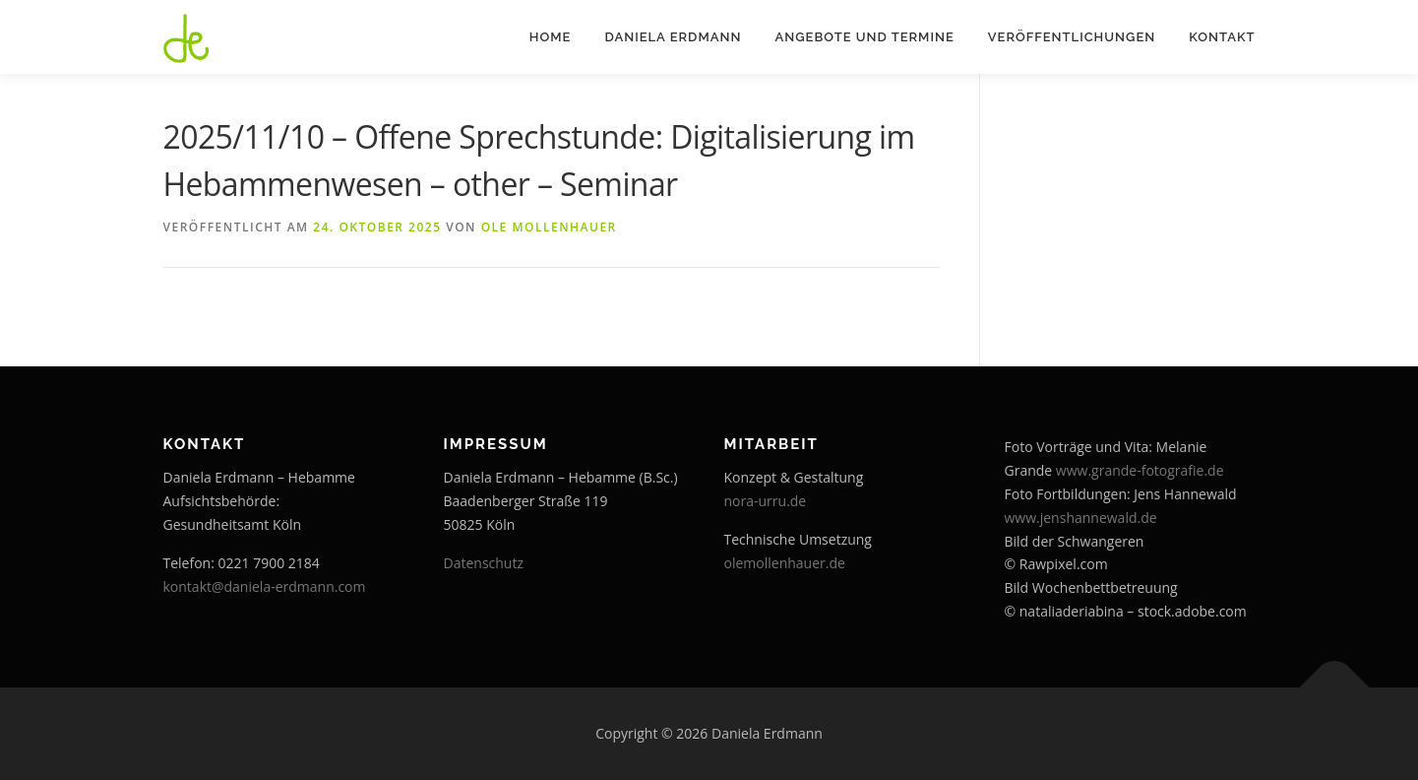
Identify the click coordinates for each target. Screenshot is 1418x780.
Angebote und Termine (864, 37)
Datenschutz (484, 562)
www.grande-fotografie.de (1140, 470)
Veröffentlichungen (1071, 37)
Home (550, 37)
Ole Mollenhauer (549, 227)
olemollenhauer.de (784, 562)
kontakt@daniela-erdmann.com (264, 586)
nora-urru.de (765, 500)
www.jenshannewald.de (1081, 517)
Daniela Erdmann (672, 37)
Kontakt (1222, 37)
